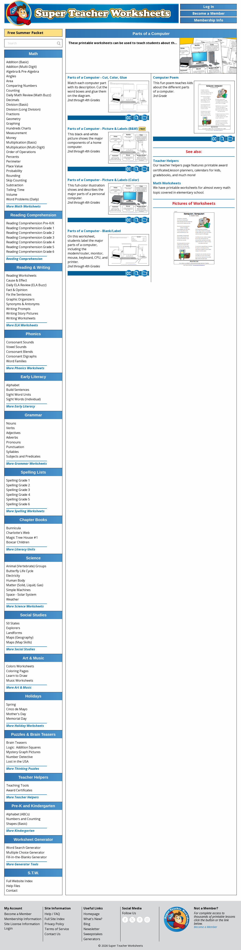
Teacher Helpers (166, 161)
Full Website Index (19, 881)
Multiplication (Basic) (21, 142)
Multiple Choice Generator (25, 852)
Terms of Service (57, 929)
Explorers (13, 628)
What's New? (92, 919)
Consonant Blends (19, 352)
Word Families (16, 361)
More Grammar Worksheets (26, 463)
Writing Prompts (18, 309)
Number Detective (19, 757)
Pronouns (13, 442)
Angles (11, 76)
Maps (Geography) (19, 637)
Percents (12, 157)
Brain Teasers (16, 742)
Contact (11, 890)
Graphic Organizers (20, 299)
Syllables (12, 452)
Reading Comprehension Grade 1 (30, 228)
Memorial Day (16, 718)
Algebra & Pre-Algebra (22, 71)
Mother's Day (16, 714)
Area (9, 81)
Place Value (14, 166)
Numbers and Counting (23, 819)
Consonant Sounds (20, 342)
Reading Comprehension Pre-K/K (30, 223)
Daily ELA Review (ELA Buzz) (26, 285)
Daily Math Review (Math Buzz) (28, 95)
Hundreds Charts (18, 128)
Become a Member (18, 914)
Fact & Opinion (16, 290)
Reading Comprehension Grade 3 (30, 237)
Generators (91, 939)
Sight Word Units (18, 394)
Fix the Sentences (18, 294)
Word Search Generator (23, 847)
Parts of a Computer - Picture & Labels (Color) (103, 180)
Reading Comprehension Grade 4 (30, 242)
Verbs (10, 428)
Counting (13, 90)
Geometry (13, 119)
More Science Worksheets (25, 606)
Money (11, 138)
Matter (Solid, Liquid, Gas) (24, 585)
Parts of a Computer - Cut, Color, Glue (97, 77)
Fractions (13, 114)
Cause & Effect (16, 280)
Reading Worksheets (21, 275)
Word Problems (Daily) (22, 199)
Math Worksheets (167, 183)
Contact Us (52, 934)
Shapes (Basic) (16, 824)
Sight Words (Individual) (23, 399)
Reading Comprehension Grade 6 (30, 251)
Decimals (12, 100)
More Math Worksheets (23, 206)
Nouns (11, 423)
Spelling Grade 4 (18, 494)
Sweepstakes (92, 934)
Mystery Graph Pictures (23, 752)
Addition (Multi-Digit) (21, 67)
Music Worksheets (19, 680)
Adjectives (13, 433)
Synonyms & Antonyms (23, 304)
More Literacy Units (20, 549)
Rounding (13, 176)
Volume (11, 194)
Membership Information (22, 919)
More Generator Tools (22, 864)
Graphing (13, 123)
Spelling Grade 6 (18, 504)
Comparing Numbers (21, 85)
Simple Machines (18, 590)
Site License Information (22, 924)
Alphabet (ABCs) (18, 814)
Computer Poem (166, 77)
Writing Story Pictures (22, 313)
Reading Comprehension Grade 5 (30, 247)
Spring (11, 704)
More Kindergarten (20, 830)
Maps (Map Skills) (19, 642)
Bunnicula (13, 528)
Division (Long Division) (23, 109)
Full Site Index (55, 919)
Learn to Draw (16, 676)
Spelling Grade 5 (18, 499)
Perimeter (13, 161)
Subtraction (14, 185)
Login (8, 928)
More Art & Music (19, 687)
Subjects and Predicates (23, 456)
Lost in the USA (17, 761)
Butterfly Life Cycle (19, 571)
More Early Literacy (20, 406)
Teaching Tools (17, 785)
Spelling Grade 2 (18, 485)
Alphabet (12, 385)
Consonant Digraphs (21, 356)
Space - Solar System (21, 594)
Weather (12, 599)
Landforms (14, 633)
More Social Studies (20, 649)
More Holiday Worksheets (25, 726)
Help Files (13, 886)
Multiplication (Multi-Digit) (25, 147)
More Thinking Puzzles (22, 768)
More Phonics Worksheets (25, 368)
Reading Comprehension (24, 259)
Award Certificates (19, 790)
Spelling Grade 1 (18, 480)
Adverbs (12, 437)
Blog (86, 924)
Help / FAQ (52, 914)
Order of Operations (21, 152)
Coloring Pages (17, 671)
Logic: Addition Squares (23, 747)
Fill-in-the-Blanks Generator (26, 857)
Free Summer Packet (25, 32)
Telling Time (15, 190)
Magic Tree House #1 (22, 537)
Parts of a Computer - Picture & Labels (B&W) (103, 129)
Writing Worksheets (20, 318)
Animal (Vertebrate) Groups (26, 566)
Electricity (13, 575)
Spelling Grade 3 (18, 490)
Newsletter (91, 929)
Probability (14, 171)
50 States (13, 623)
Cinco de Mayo (16, 709)
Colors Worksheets (20, 666)
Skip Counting (16, 180)
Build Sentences (17, 390)
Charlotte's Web (18, 533)
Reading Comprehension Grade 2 (30, 232)
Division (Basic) (17, 104)
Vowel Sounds (16, 347)
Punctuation (15, 447)
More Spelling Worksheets (25, 511)
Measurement (16, 133)
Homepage (91, 914)
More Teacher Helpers (22, 797)
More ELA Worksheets (22, 325)
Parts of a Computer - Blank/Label (94, 231)
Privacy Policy (54, 924)
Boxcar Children (17, 542)
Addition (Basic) (17, 62)
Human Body (15, 580)
